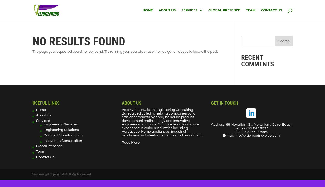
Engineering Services (61, 124)
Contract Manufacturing (63, 135)
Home (148, 10)
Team (250, 10)
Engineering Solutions (61, 130)
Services (189, 10)
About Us (167, 10)
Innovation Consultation (63, 141)
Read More (131, 142)
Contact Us (271, 10)
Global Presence (224, 10)
